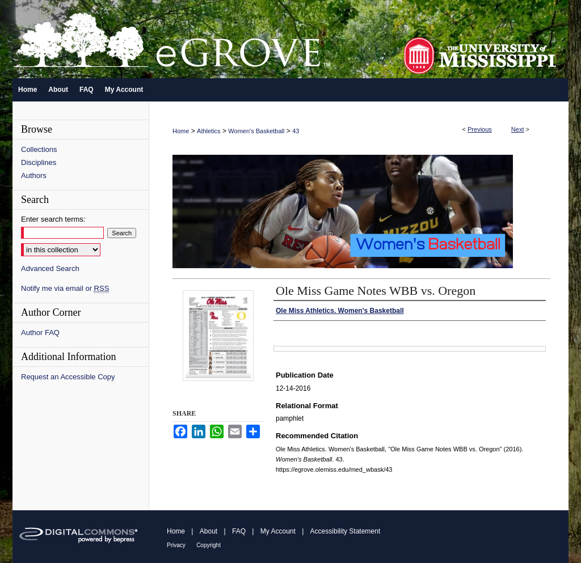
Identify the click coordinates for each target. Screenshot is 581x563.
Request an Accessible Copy (68, 376)
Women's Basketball (256, 131)
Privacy (176, 545)
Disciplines (38, 162)
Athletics (209, 131)
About (208, 531)
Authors (34, 175)
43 (295, 131)
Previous (480, 129)
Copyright (208, 545)
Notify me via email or (65, 288)
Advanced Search (50, 268)
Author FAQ (40, 332)
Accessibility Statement (345, 531)
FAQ (239, 531)
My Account (278, 531)
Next (517, 129)
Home (180, 131)
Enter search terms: (53, 219)
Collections (39, 149)
